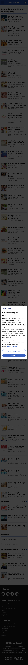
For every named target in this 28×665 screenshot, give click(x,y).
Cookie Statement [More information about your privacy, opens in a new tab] (12, 346)
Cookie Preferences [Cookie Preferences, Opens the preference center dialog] (14, 351)
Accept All (14, 355)
